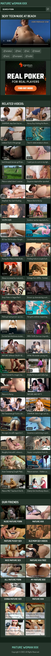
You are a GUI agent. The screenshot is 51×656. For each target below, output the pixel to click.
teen (19, 51)
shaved (37, 51)
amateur (9, 51)
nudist (30, 56)
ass (28, 51)
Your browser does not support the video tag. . (25, 33)
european (18, 56)
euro (7, 56)
